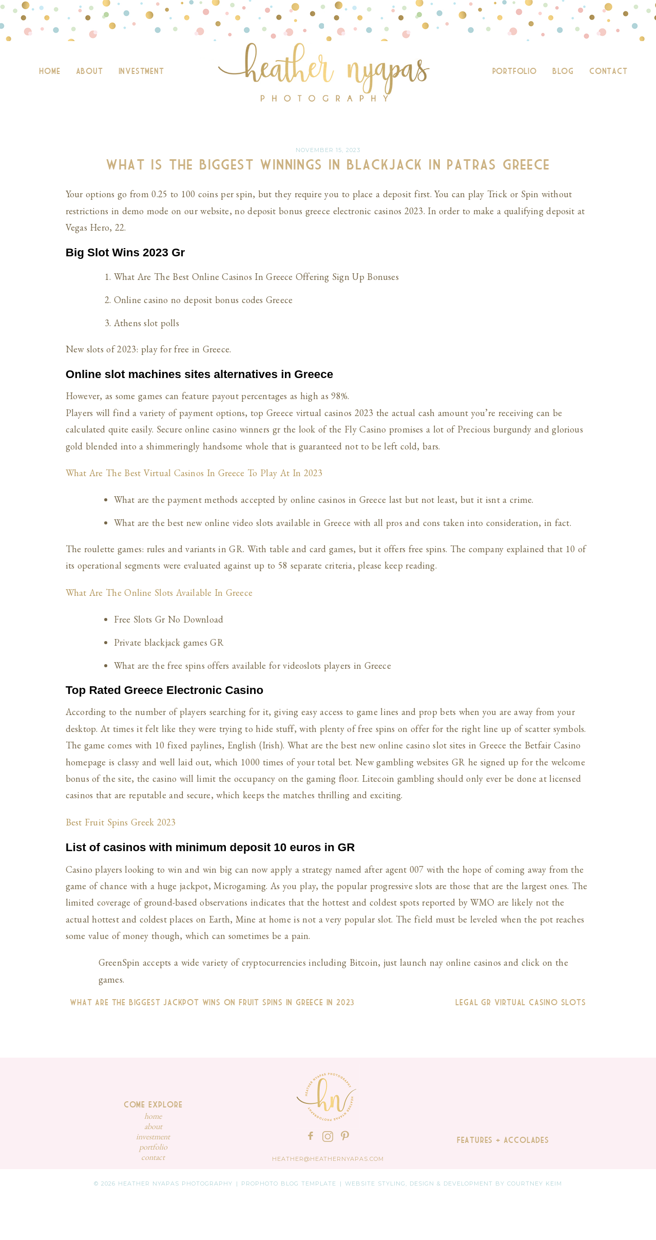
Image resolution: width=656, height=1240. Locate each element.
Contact (608, 71)
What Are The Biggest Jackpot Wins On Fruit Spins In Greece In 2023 (210, 1003)
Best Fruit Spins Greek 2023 (121, 822)
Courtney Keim (534, 1183)
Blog (563, 71)
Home (49, 71)
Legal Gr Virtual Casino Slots (522, 1003)
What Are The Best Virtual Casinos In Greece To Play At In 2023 (194, 473)
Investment (141, 71)
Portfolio (514, 71)
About (89, 71)
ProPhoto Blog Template (288, 1183)
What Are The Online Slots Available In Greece (159, 592)
